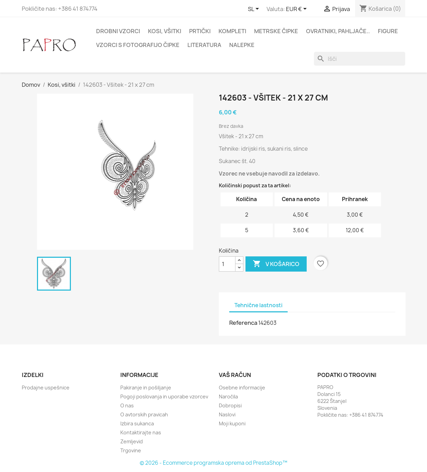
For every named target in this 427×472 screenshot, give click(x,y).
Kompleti (232, 31)
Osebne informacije (242, 387)
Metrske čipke (276, 31)
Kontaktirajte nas (140, 432)
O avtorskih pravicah (144, 414)
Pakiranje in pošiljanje (145, 387)
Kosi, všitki (164, 31)
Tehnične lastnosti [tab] (258, 305)
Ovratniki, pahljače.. (338, 31)
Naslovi (227, 414)
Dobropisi (230, 405)
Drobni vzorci (118, 31)
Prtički (200, 31)
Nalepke (241, 45)
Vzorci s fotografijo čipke (137, 45)
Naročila (228, 396)
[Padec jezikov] (254, 9)
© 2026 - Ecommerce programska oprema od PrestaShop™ (213, 462)
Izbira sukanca (137, 423)
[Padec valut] (297, 9)
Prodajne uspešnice (45, 387)
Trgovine (130, 450)
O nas (127, 405)
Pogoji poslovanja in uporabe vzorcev (164, 396)
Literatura (204, 45)
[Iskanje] (359, 59)
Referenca (243, 322)
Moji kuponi (232, 423)
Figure (388, 31)
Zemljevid (131, 441)
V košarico (276, 263)
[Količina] (227, 264)
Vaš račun (235, 375)
